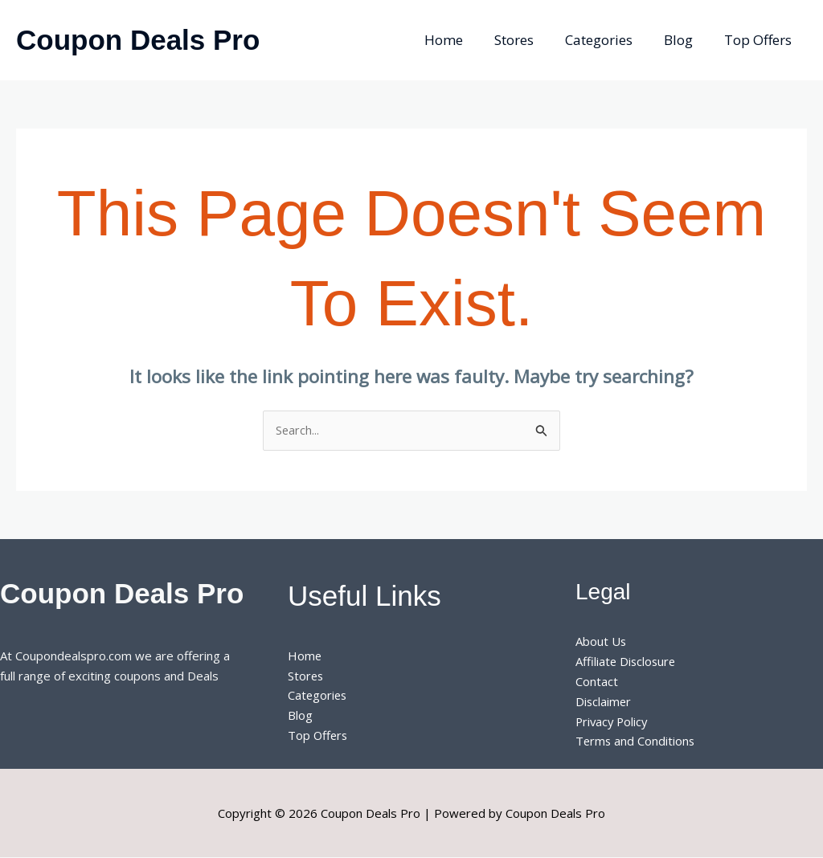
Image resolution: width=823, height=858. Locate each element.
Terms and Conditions (636, 741)
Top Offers (759, 40)
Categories (608, 40)
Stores (527, 40)
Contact (596, 682)
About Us (601, 642)
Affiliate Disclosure (626, 662)
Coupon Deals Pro (138, 39)
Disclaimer (604, 701)
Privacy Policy (613, 721)
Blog (683, 40)
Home (461, 40)
